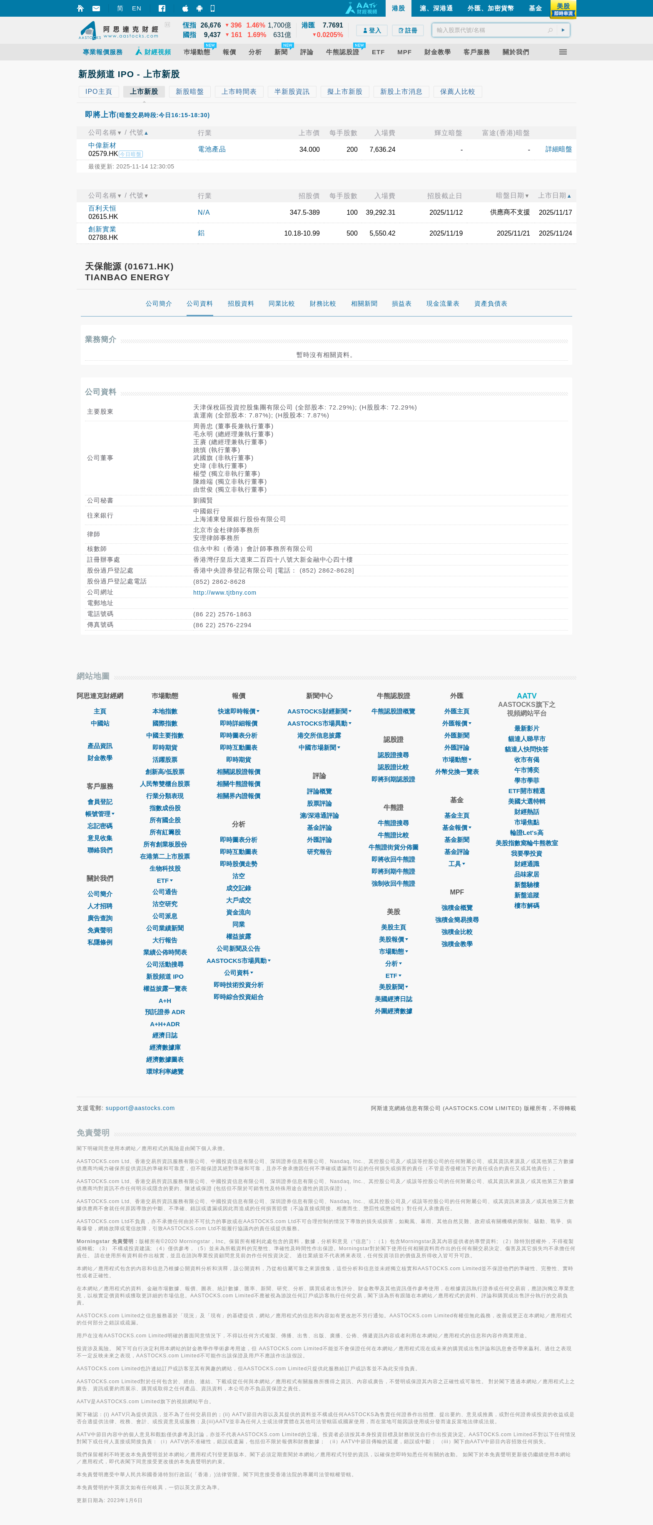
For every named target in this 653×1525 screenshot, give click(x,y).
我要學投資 (526, 853)
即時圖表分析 (238, 735)
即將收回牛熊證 (393, 859)
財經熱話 (526, 811)
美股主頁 (393, 927)
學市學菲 (526, 780)
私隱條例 (99, 942)
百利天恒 (102, 208)
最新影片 (526, 728)
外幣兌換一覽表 (457, 771)
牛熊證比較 (393, 835)
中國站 (100, 723)
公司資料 (238, 972)
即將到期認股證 (393, 779)
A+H (165, 1000)
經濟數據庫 (165, 1047)
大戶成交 (238, 900)
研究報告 (319, 851)
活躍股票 (164, 759)
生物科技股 (165, 868)
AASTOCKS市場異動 (239, 960)
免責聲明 (99, 930)
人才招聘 (99, 905)
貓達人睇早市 (527, 738)
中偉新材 (102, 145)
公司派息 (164, 916)
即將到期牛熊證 (393, 871)
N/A (204, 212)
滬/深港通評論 (319, 815)
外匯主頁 (456, 711)
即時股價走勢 (238, 863)
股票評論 (319, 803)
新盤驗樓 (526, 884)
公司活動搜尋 (165, 964)
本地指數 (164, 711)
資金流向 (238, 912)
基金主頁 (456, 815)
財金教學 (99, 757)
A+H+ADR (165, 1024)
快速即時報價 (238, 711)
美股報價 (393, 939)
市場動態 (393, 951)
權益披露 (238, 936)
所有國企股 (165, 820)
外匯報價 (456, 723)
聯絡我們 (99, 850)
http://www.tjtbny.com (225, 592)
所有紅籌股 (165, 832)
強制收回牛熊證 (393, 883)
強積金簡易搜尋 (457, 919)
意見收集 (99, 838)
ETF (165, 880)
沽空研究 (164, 903)
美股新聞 (393, 986)
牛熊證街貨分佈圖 (394, 847)
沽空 (238, 875)
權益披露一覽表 (165, 988)
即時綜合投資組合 (239, 996)
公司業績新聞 (165, 928)
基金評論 (319, 827)
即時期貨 (164, 747)
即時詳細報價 (238, 723)
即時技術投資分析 (239, 984)
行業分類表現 (165, 795)
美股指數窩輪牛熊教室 (527, 843)
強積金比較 (457, 931)
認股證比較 (393, 767)
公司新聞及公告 (238, 948)
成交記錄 (238, 888)
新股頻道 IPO (165, 976)
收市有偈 (526, 759)
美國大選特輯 (527, 801)
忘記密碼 (99, 825)
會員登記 (99, 801)
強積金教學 (457, 943)
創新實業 (102, 229)
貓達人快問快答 (526, 749)
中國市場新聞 (319, 747)
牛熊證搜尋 (393, 823)
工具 (457, 863)
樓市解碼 (526, 905)
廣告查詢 (99, 918)
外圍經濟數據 (393, 1011)
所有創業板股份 (165, 844)
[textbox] (501, 30)
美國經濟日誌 (393, 998)
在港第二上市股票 (165, 856)
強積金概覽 (457, 907)
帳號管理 (100, 813)
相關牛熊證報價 (238, 783)
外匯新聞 (456, 735)
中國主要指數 (165, 735)
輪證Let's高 (526, 832)
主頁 (100, 711)
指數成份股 (165, 807)
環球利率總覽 (165, 1071)
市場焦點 (526, 822)
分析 (393, 963)
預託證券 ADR (165, 1011)
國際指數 (164, 723)
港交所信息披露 (319, 735)
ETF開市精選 (526, 790)
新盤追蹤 (526, 895)
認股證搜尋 (393, 755)
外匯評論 (319, 839)
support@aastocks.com (140, 1108)
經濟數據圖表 (165, 1059)
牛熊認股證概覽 (393, 711)
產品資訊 (99, 745)
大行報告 (164, 940)
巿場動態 (456, 759)
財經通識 (526, 863)
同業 (238, 924)
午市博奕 (526, 770)
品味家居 (526, 874)
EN (137, 8)
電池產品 (212, 149)
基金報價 (456, 827)
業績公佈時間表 (165, 952)
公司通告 (164, 891)
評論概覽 (319, 791)
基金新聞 (456, 839)
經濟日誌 (164, 1035)
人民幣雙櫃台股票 (165, 783)
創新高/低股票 (164, 771)
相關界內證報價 (238, 795)
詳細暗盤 (559, 149)
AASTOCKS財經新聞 (319, 711)
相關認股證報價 (238, 771)
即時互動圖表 (238, 747)
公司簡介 (99, 893)
